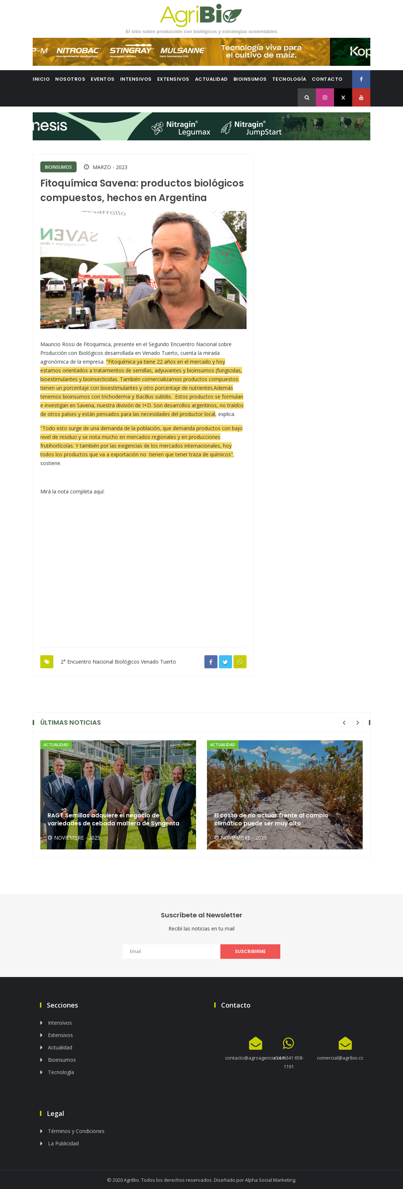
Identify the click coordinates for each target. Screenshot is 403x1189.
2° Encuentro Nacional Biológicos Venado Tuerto (118, 660)
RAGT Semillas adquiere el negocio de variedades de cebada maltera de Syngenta (114, 818)
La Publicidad (63, 1142)
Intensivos (136, 79)
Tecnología (289, 79)
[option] (118, 794)
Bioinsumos (250, 79)
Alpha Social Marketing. (270, 1179)
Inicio (41, 79)
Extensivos (173, 79)
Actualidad (211, 79)
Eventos (103, 79)
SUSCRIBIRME (250, 951)
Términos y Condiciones (76, 1130)
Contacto (327, 79)
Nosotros (70, 79)
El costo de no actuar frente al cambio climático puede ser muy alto (271, 818)
